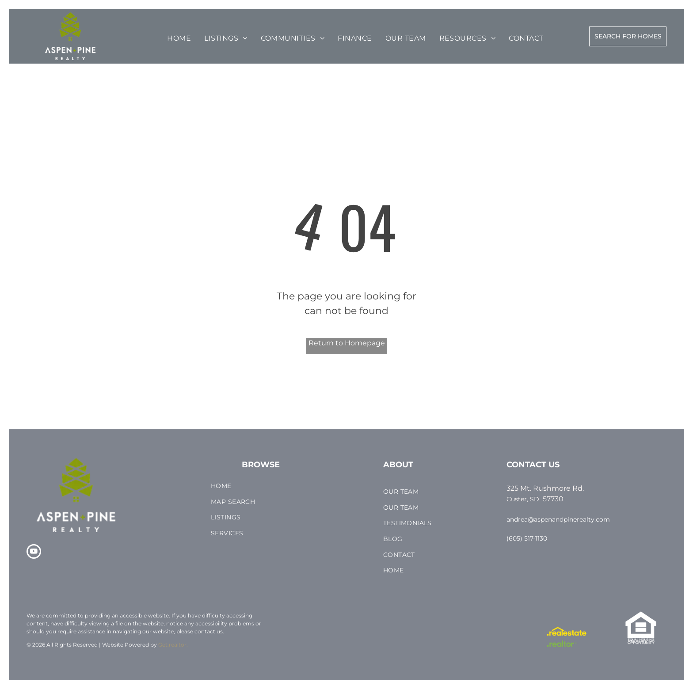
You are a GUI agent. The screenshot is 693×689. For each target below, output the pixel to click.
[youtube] (34, 552)
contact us (208, 631)
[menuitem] (179, 38)
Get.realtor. (173, 644)
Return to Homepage (346, 343)
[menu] (32, 31)
